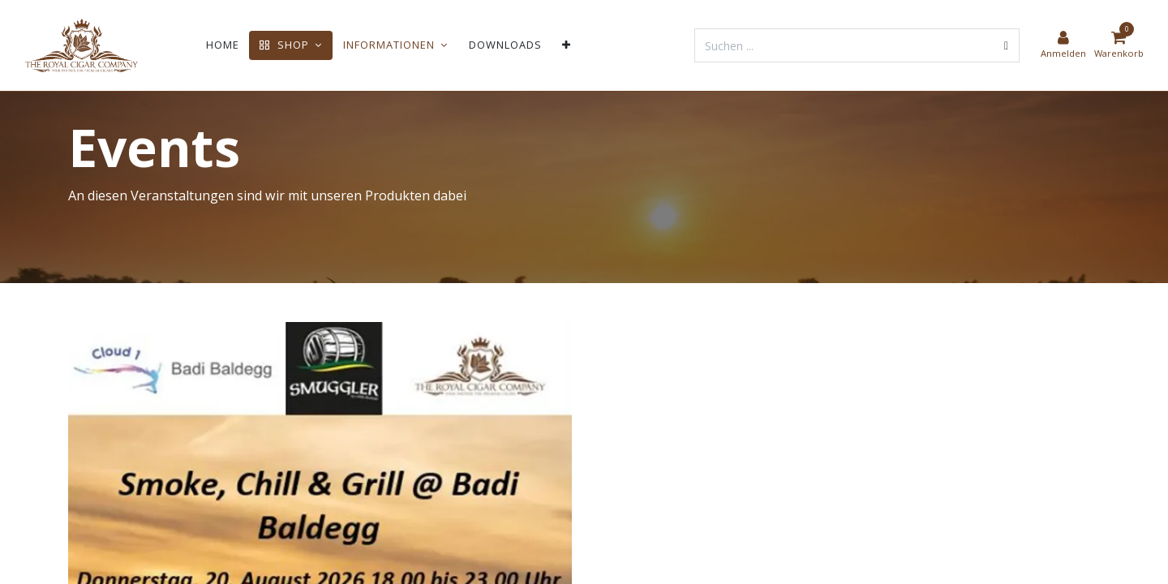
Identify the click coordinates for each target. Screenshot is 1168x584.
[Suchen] (1006, 45)
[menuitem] (222, 45)
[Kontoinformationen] (1063, 45)
